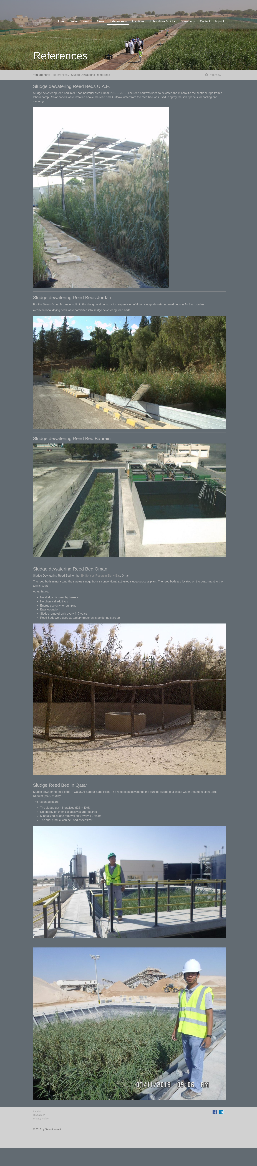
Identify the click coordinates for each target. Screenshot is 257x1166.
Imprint (219, 21)
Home (60, 21)
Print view (213, 74)
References (60, 74)
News (100, 21)
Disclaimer (39, 1115)
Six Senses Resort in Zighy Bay (100, 575)
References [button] (118, 21)
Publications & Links (162, 21)
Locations (138, 21)
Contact (205, 21)
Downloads (188, 21)
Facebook (215, 1111)
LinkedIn (222, 1111)
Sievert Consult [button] (81, 21)
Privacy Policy (41, 1118)
